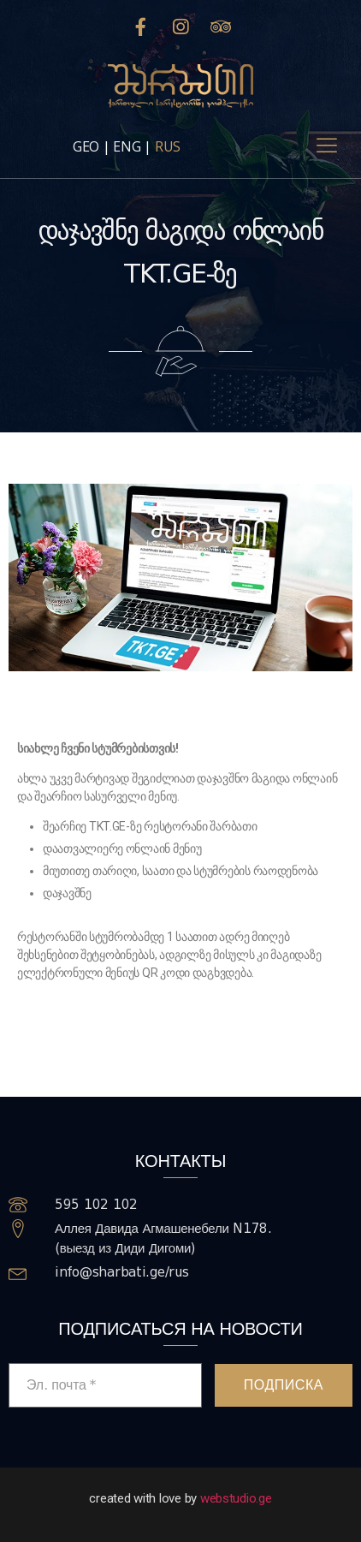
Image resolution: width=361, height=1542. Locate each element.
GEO (86, 146)
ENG (126, 146)
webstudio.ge (236, 1498)
